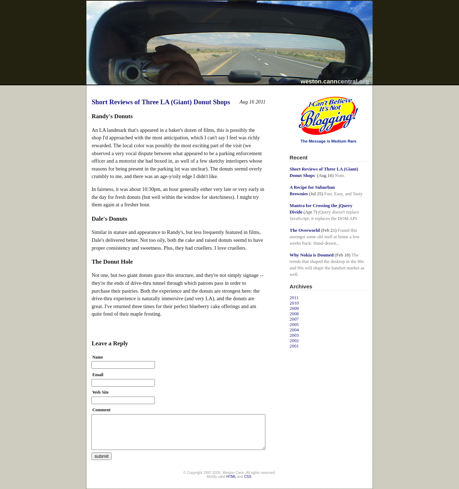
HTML (231, 477)
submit (101, 456)
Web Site (100, 392)
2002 (294, 340)
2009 (294, 308)
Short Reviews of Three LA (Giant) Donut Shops (160, 102)
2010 (294, 303)
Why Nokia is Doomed (312, 255)
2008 (294, 313)
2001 (294, 346)
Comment (101, 409)
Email (97, 374)
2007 (294, 319)
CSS (247, 477)
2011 (294, 297)
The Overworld (305, 230)
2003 (294, 335)
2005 (294, 324)
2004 (294, 329)
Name (97, 357)
